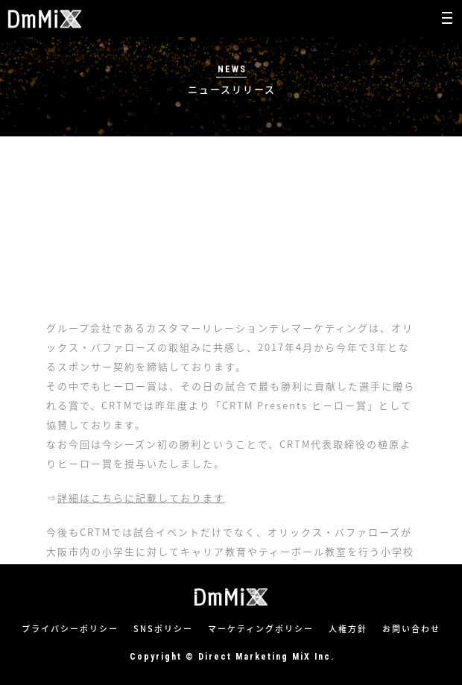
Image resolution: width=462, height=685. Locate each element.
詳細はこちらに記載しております (141, 533)
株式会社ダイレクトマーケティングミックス (44, 19)
